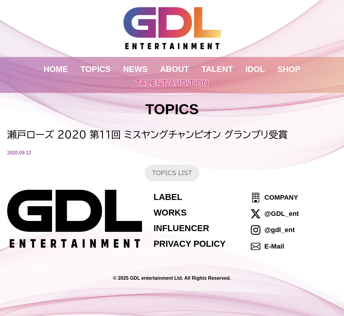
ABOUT (174, 69)
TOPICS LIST (172, 173)
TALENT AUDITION (171, 83)
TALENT (217, 69)
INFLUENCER (181, 228)
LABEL (167, 197)
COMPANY (281, 197)
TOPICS (96, 69)
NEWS (135, 69)
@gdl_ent (279, 230)
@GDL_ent (281, 213)
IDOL (255, 69)
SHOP (289, 69)
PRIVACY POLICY (189, 244)
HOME (55, 69)
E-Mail (274, 246)
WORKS (169, 212)
